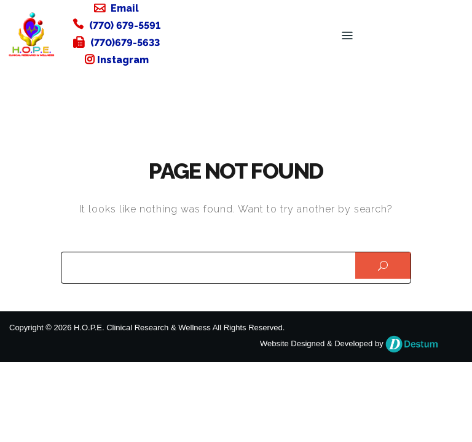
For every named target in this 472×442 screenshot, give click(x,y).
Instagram (123, 60)
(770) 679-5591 (124, 25)
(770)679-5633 (125, 42)
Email (125, 8)
